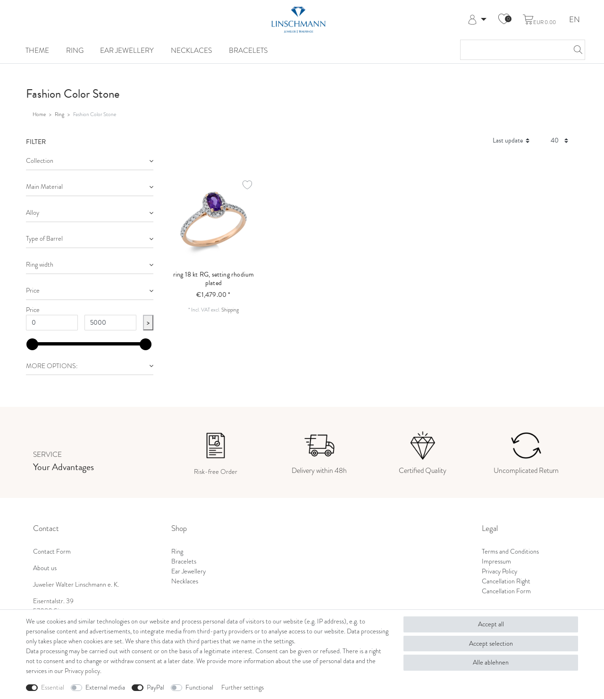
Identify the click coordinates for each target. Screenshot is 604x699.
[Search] (575, 49)
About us (45, 568)
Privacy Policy (499, 571)
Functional (199, 687)
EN (574, 20)
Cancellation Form (506, 591)
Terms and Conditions (510, 551)
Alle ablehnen (491, 662)
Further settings (242, 687)
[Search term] (513, 49)
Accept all (491, 624)
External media (105, 687)
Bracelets (248, 50)
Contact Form (52, 551)
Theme (37, 50)
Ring (75, 50)
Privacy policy (82, 670)
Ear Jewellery (127, 50)
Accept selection (491, 643)
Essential (52, 687)
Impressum (496, 561)
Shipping (230, 309)
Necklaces (191, 50)
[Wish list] (504, 19)
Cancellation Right (506, 581)
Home (39, 114)
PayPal (155, 687)
